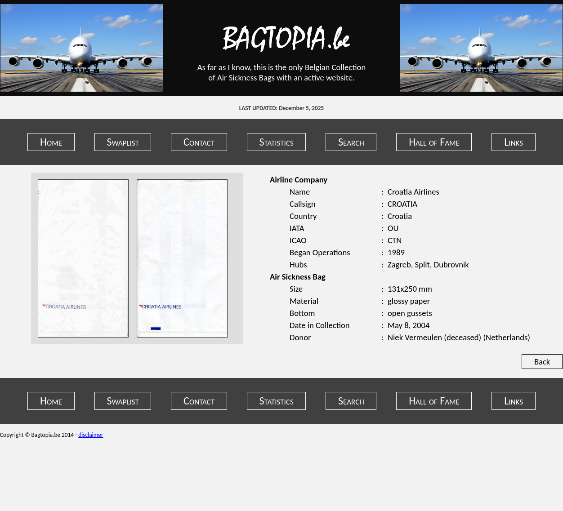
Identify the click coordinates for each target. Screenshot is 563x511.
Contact (198, 141)
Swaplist (123, 141)
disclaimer (90, 435)
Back (542, 361)
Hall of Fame (434, 141)
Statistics (276, 141)
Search (351, 141)
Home (51, 141)
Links (513, 141)
